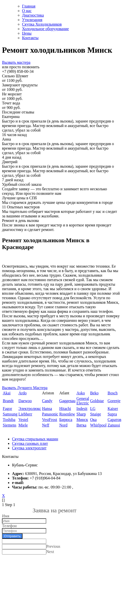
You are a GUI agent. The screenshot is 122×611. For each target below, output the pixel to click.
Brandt (8, 401)
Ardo (22, 393)
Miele (23, 425)
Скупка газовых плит (30, 443)
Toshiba (9, 419)
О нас (27, 11)
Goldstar (97, 401)
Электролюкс (29, 408)
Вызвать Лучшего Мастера (25, 388)
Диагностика (33, 15)
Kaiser (113, 408)
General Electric (82, 400)
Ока (93, 419)
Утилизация (32, 20)
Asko (80, 393)
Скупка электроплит (29, 448)
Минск (82, 419)
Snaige (95, 414)
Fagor (7, 408)
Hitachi (65, 408)
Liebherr (25, 414)
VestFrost (49, 419)
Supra (112, 414)
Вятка (81, 425)
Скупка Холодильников (42, 24)
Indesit (82, 408)
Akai (6, 393)
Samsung (10, 414)
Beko (94, 393)
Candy (47, 401)
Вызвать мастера (16, 62)
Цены (27, 33)
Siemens (9, 425)
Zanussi (114, 425)
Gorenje (114, 401)
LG (92, 408)
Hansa (47, 408)
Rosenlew (67, 414)
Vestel (23, 419)
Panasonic (50, 414)
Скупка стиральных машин (35, 439)
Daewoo (25, 401)
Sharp (81, 414)
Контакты (30, 38)
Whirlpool (98, 425)
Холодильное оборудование (45, 29)
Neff (45, 425)
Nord (63, 425)
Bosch (113, 393)
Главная (29, 6)
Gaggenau (67, 401)
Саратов (114, 419)
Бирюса (65, 419)
